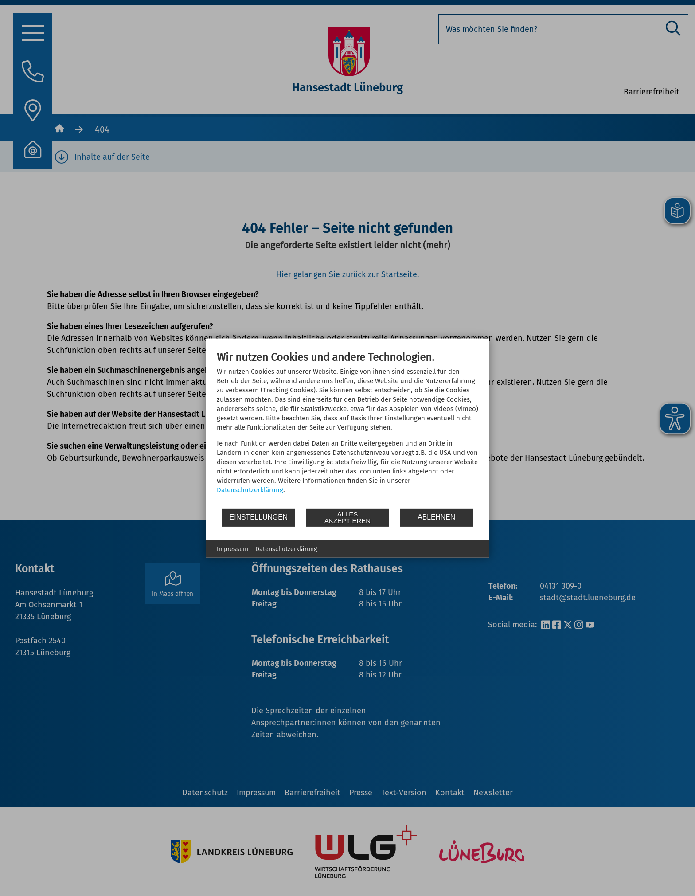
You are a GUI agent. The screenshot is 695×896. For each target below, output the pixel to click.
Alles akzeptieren (347, 517)
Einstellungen (259, 517)
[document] (347, 429)
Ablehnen (436, 517)
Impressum (232, 548)
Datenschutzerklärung (250, 489)
